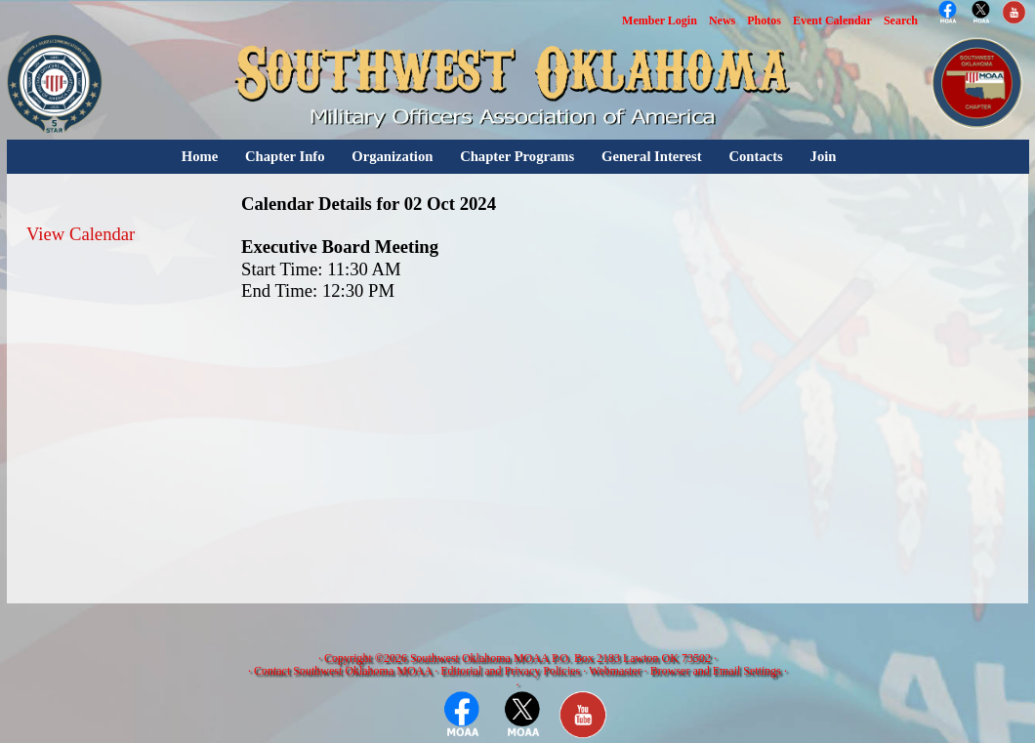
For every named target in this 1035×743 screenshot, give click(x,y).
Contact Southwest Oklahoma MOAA (343, 671)
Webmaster (615, 671)
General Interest (651, 156)
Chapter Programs (517, 156)
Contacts (755, 156)
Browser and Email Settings (715, 671)
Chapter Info (285, 156)
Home (200, 156)
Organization (392, 156)
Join (823, 156)
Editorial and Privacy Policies (510, 671)
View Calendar (80, 234)
